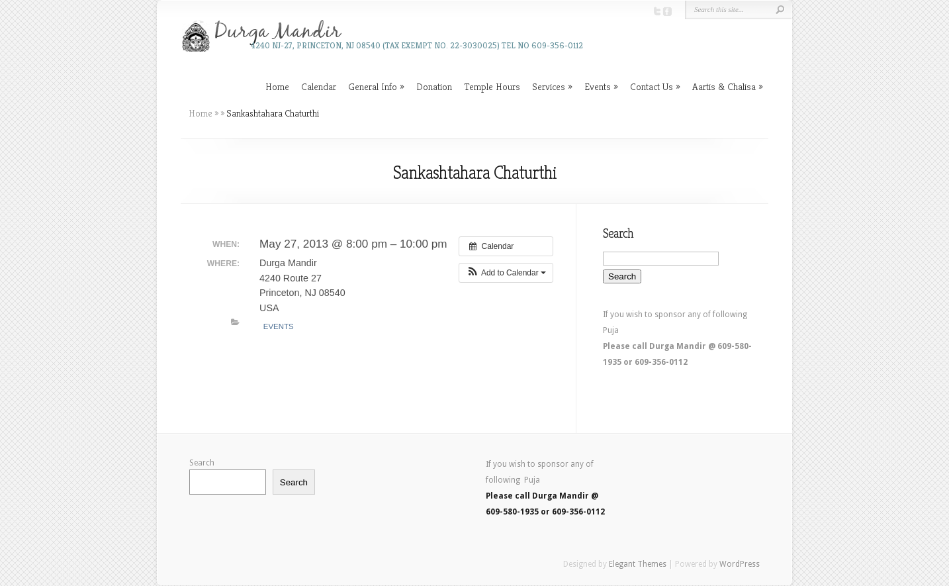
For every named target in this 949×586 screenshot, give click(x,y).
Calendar (318, 86)
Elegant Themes (637, 564)
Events (597, 86)
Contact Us (651, 86)
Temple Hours (492, 86)
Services (548, 86)
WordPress (739, 564)
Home (277, 86)
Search (201, 462)
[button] (506, 273)
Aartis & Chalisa (724, 86)
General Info (372, 86)
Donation (434, 86)
